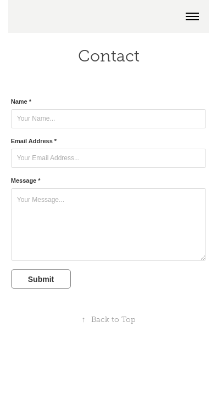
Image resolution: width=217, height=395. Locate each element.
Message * (26, 180)
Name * (21, 101)
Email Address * (34, 141)
